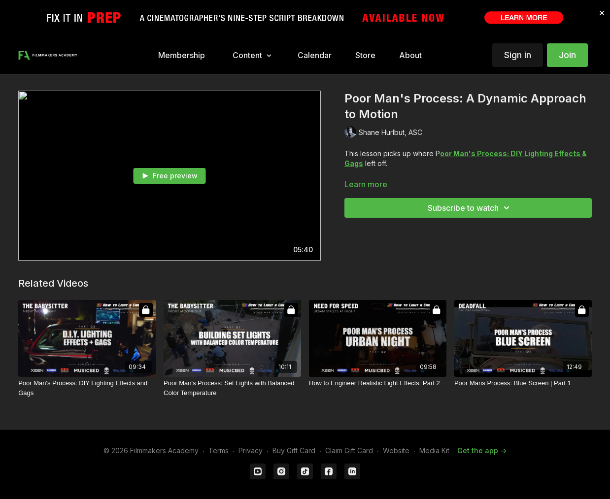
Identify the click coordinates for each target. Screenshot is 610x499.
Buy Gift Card (293, 450)
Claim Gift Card (349, 450)
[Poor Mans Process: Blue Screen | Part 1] (523, 383)
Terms (218, 450)
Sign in (517, 55)
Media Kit (434, 450)
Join (567, 55)
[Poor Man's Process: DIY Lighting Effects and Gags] (87, 388)
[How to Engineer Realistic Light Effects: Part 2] (377, 383)
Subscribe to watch (470, 208)
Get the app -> (482, 450)
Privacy (250, 450)
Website (396, 450)
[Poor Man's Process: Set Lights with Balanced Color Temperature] (232, 388)
